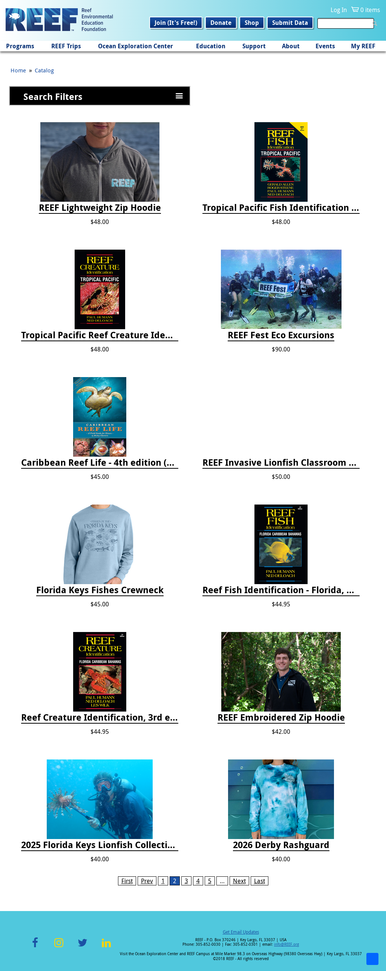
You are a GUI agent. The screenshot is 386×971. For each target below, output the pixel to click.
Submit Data (290, 22)
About (291, 46)
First (127, 881)
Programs (20, 46)
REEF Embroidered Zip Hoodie (281, 718)
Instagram (59, 947)
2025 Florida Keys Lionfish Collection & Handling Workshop (99, 845)
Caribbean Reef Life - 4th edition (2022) (99, 463)
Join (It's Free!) (176, 22)
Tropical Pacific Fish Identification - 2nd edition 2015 (281, 208)
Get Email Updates (241, 932)
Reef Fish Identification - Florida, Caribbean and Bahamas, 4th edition (281, 590)
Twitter (82, 947)
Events (325, 46)
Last (259, 881)
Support (254, 46)
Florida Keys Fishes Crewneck (100, 590)
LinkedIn (106, 947)
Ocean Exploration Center (135, 46)
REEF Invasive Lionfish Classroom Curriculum (281, 463)
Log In (339, 10)
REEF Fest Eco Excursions (281, 335)
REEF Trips (66, 46)
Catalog (44, 70)
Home (18, 70)
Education (210, 46)
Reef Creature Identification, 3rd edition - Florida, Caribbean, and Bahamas (99, 718)
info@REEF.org (286, 944)
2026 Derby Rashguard (281, 845)
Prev (147, 881)
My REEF (363, 46)
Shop (252, 22)
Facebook (35, 947)
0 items (370, 10)
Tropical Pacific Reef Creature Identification (99, 335)
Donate (220, 22)
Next (239, 881)
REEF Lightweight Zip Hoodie (100, 208)
